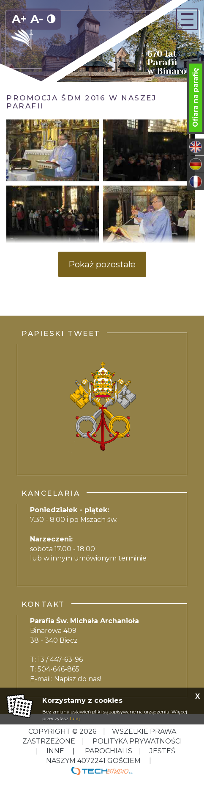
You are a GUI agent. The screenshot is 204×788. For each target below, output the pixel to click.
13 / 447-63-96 (60, 659)
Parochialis (108, 751)
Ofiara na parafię (195, 97)
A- (36, 19)
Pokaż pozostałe (102, 264)
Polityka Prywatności (136, 741)
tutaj (75, 718)
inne (55, 751)
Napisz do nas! (77, 679)
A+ (19, 19)
